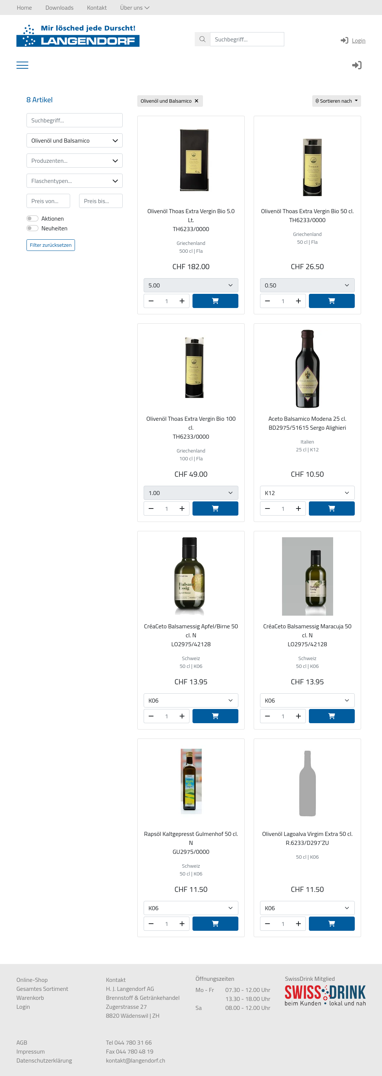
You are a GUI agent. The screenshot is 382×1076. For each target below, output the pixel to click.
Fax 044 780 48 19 (129, 1051)
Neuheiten (54, 228)
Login (353, 40)
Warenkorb (30, 997)
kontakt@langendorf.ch (135, 1060)
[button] (134, 7)
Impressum (30, 1051)
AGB (21, 1042)
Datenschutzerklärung (44, 1060)
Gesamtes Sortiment (42, 988)
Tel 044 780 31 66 (129, 1042)
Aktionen (52, 218)
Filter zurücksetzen (51, 245)
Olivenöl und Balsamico (74, 140)
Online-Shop (32, 979)
